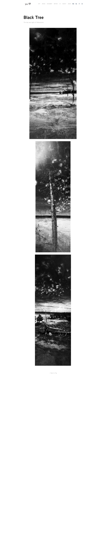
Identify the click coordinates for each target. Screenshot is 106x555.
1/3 (60, 3)
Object (64, 3)
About (69, 3)
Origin (43, 3)
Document (49, 3)
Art (39, 3)
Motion (55, 3)
